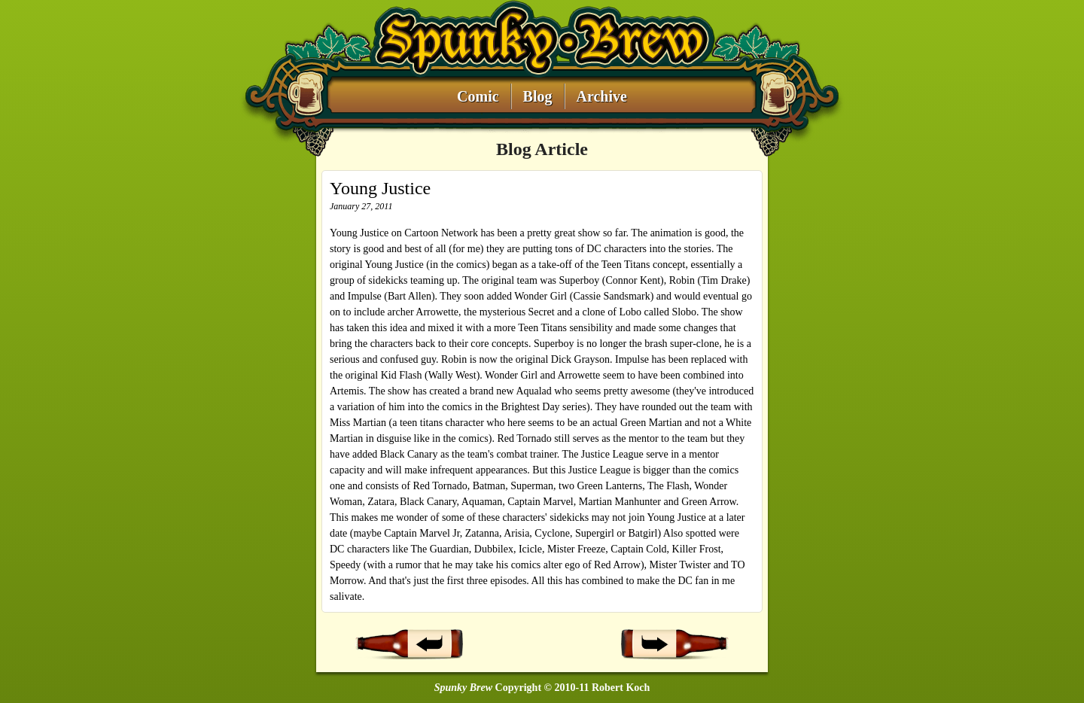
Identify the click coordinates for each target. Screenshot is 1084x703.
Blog (538, 97)
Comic (478, 97)
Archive (602, 97)
